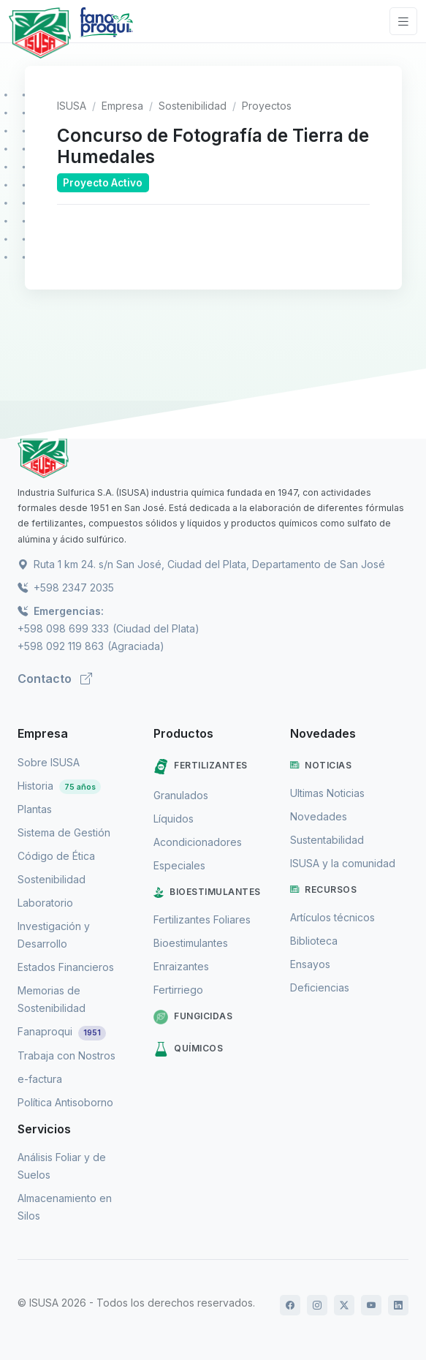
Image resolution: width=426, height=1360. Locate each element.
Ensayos (310, 964)
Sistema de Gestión (64, 832)
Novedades (318, 816)
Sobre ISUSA (49, 762)
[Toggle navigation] (403, 21)
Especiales (179, 865)
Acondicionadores (197, 842)
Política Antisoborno (65, 1102)
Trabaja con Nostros (66, 1055)
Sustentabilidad (327, 840)
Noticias (321, 765)
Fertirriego (178, 989)
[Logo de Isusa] (40, 32)
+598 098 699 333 (63, 628)
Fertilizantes (200, 766)
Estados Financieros (66, 967)
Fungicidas (192, 1017)
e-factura (40, 1079)
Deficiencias (319, 987)
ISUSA (71, 105)
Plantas (35, 809)
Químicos (188, 1049)
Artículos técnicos (332, 917)
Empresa (122, 105)
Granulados (180, 795)
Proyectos (267, 105)
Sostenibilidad (193, 105)
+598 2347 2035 (66, 587)
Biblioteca (314, 940)
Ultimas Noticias (327, 793)
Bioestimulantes (206, 892)
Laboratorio (45, 902)
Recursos (323, 889)
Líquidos (173, 818)
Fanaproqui (62, 1031)
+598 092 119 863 (61, 646)
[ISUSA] (213, 457)
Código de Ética (56, 856)
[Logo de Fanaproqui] (106, 32)
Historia (59, 785)
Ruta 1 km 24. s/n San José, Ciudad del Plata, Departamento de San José (201, 564)
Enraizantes (181, 966)
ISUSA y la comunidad (342, 863)
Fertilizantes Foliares (202, 919)
